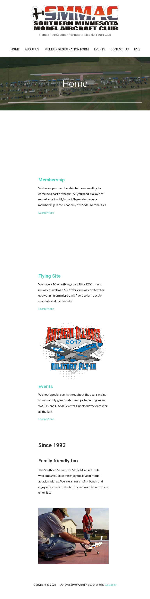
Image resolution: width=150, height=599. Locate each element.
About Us (32, 49)
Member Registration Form (67, 49)
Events (99, 49)
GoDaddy (110, 584)
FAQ (137, 49)
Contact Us (120, 49)
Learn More (46, 212)
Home (15, 49)
